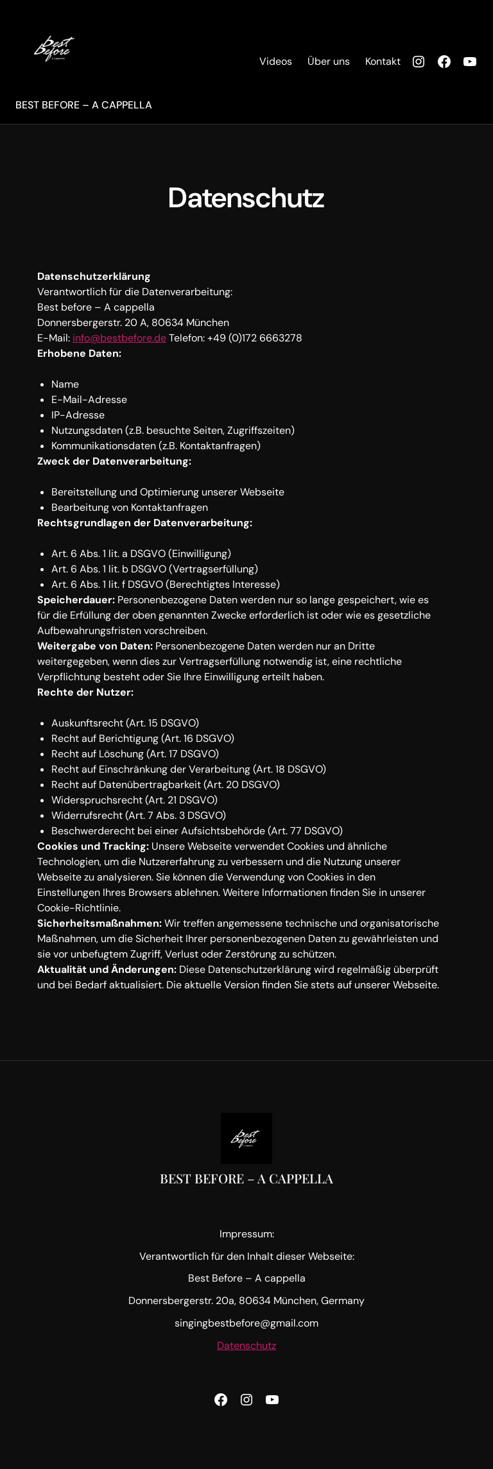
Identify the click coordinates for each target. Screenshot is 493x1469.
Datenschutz (246, 1345)
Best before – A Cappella (83, 105)
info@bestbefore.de (119, 338)
